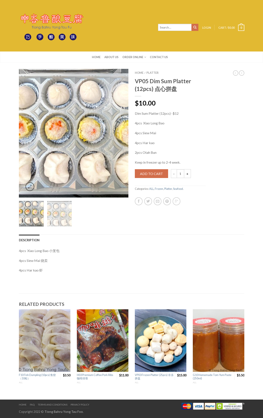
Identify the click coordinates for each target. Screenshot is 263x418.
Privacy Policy (80, 404)
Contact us (159, 57)
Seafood (178, 188)
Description (29, 240)
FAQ (32, 404)
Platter (152, 72)
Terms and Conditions (52, 404)
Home (96, 57)
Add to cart (151, 174)
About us (111, 57)
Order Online (132, 57)
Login (206, 27)
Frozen (159, 188)
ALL (151, 188)
